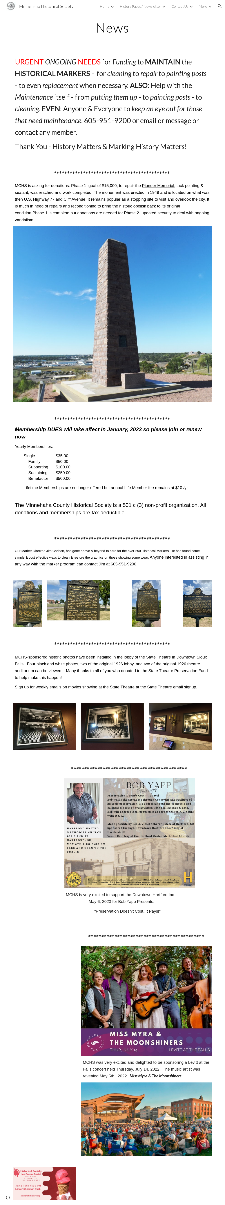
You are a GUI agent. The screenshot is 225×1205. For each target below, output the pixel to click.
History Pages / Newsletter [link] (140, 6)
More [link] (203, 6)
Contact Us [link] (179, 6)
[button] (219, 6)
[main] (112, 27)
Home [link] (104, 6)
